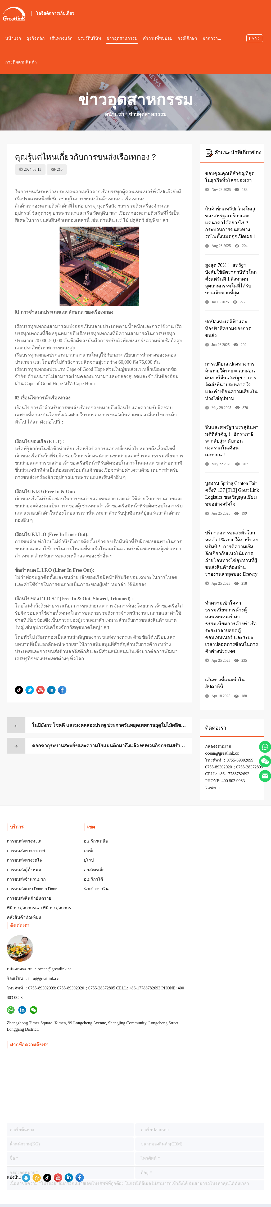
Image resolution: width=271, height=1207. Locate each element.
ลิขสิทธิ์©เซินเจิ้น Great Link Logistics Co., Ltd (53, 1167)
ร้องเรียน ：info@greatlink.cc (147, 889)
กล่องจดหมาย (191, 1183)
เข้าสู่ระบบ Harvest (152, 1183)
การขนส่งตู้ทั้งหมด (24, 869)
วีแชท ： (213, 787)
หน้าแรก (114, 114)
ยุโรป (89, 860)
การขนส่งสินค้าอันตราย (29, 898)
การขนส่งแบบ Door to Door (32, 888)
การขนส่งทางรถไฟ (24, 860)
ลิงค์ (209, 1199)
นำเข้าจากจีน (96, 888)
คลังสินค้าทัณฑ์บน (24, 917)
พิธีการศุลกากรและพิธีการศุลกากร (39, 908)
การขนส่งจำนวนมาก (26, 879)
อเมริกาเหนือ (96, 841)
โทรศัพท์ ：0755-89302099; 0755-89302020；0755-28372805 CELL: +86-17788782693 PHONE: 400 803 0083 (148, 918)
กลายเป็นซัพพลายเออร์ (104, 1183)
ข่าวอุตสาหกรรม (147, 114)
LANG (254, 38)
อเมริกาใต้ (93, 879)
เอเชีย (89, 850)
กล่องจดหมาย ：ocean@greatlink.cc (138, 875)
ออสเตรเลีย (94, 869)
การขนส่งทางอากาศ (26, 850)
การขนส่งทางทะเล (24, 841)
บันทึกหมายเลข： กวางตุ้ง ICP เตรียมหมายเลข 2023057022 (159, 1167)
